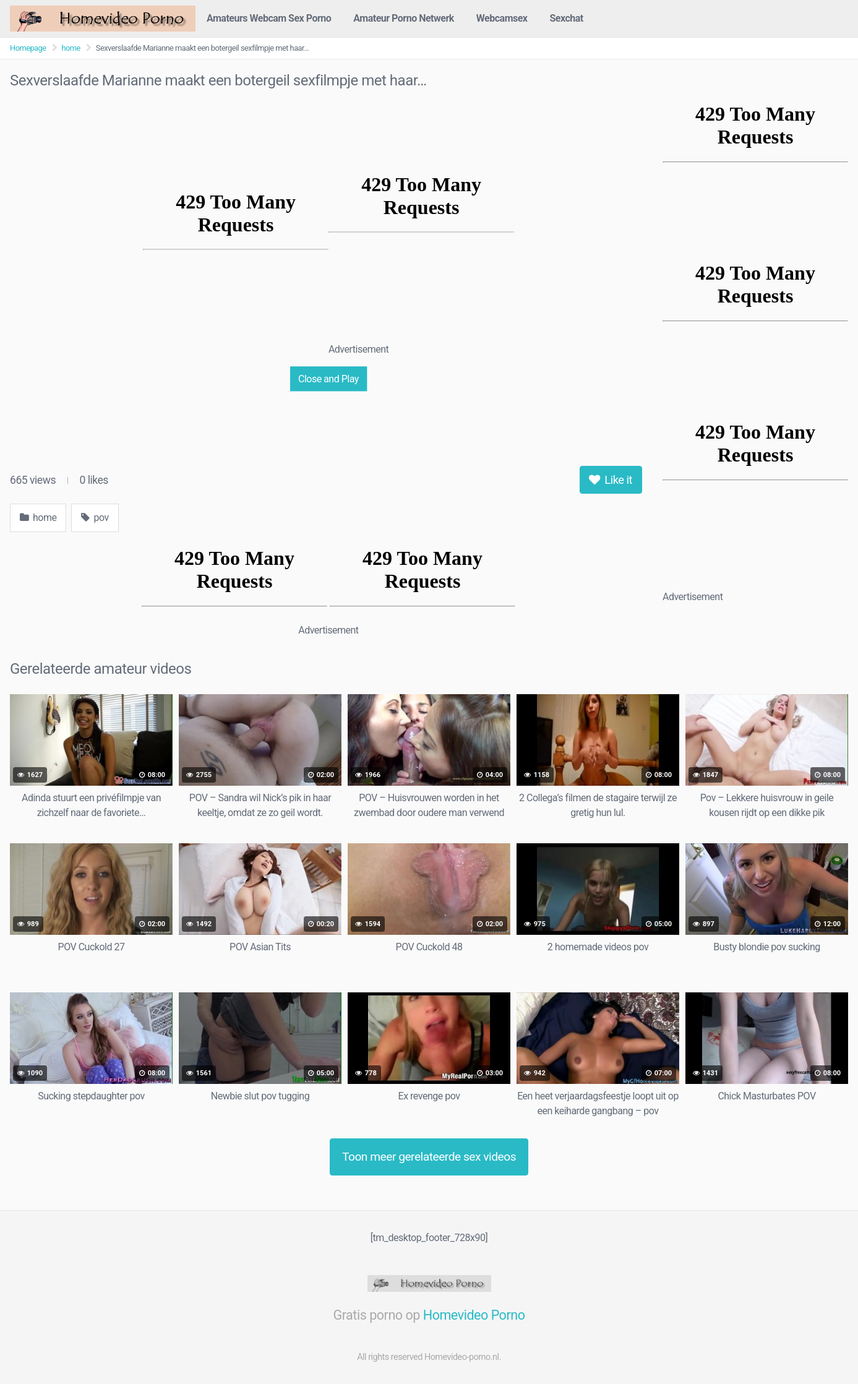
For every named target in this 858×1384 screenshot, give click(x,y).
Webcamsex (502, 18)
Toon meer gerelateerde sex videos (429, 1157)
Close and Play (328, 378)
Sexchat (566, 18)
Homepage (28, 48)
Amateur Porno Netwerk (403, 18)
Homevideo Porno (474, 1315)
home (71, 48)
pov (94, 517)
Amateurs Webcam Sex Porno (269, 18)
